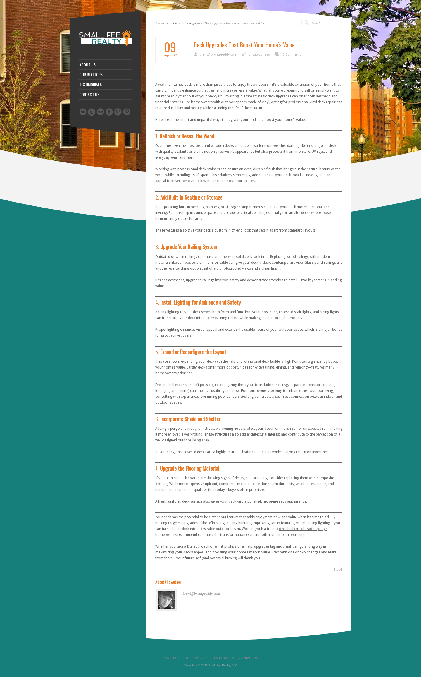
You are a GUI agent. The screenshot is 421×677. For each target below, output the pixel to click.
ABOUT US (87, 65)
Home (177, 23)
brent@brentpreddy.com (218, 54)
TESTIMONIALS (90, 85)
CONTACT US (89, 94)
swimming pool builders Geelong (227, 397)
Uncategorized (192, 23)
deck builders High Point (281, 361)
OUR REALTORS (91, 75)
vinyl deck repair (323, 102)
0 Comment (292, 54)
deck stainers (209, 169)
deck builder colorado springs (303, 529)
